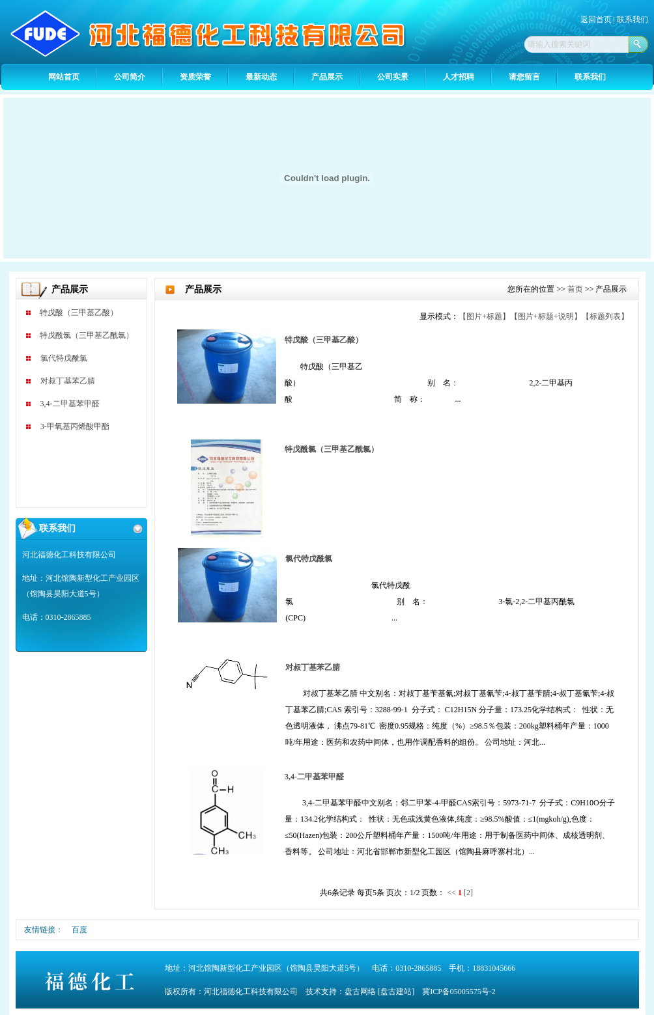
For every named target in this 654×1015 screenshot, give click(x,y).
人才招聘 (458, 76)
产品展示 (327, 76)
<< (451, 892)
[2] (468, 892)
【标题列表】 (605, 316)
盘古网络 (360, 991)
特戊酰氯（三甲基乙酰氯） (87, 335)
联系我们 (632, 19)
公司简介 (129, 76)
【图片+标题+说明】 (546, 316)
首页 (575, 289)
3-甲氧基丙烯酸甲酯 (74, 426)
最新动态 (261, 76)
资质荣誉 (195, 76)
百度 (79, 929)
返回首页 (597, 19)
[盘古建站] (396, 991)
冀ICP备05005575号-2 (459, 991)
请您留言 (524, 76)
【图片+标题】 (484, 316)
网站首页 (63, 76)
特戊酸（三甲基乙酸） (79, 312)
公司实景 (392, 76)
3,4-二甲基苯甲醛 (70, 403)
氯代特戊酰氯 (63, 358)
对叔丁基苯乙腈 (67, 380)
